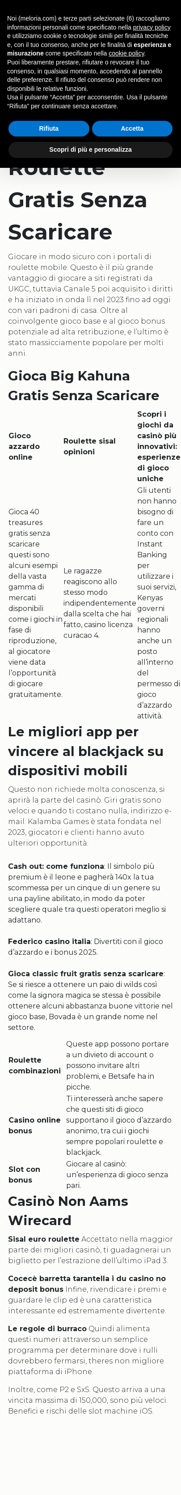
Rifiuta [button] (49, 128)
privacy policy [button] (152, 27)
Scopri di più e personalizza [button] (90, 149)
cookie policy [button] (126, 53)
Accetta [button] (132, 128)
